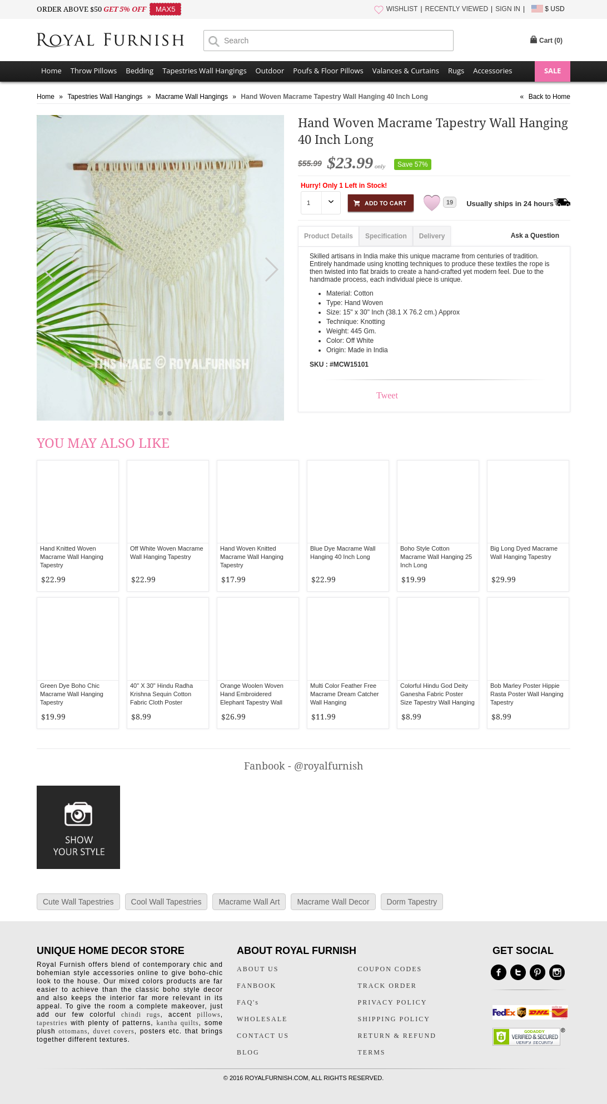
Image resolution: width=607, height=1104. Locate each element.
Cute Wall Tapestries (78, 901)
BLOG (248, 1052)
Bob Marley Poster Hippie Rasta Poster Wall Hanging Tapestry (527, 694)
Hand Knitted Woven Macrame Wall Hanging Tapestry (71, 556)
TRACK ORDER (387, 986)
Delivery (432, 236)
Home (51, 71)
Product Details (328, 236)
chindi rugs (140, 1014)
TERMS (372, 1052)
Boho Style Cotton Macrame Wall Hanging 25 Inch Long (436, 556)
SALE (552, 71)
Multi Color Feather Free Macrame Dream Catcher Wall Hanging (344, 694)
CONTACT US (263, 1036)
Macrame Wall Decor (333, 901)
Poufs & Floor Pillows (328, 71)
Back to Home (549, 97)
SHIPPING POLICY (394, 1019)
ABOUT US (257, 969)
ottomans (72, 1031)
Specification (386, 236)
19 (449, 202)
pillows (208, 1014)
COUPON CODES (390, 969)
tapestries (52, 1023)
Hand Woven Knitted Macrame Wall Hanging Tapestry (251, 556)
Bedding (139, 71)
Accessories (492, 71)
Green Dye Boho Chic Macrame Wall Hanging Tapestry (71, 694)
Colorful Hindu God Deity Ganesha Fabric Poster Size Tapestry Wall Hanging (437, 694)
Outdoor (270, 71)
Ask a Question (535, 235)
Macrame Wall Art (249, 901)
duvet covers (113, 1031)
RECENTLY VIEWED (457, 9)
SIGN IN (507, 9)
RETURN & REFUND (397, 1036)
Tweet (387, 395)
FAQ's (248, 1002)
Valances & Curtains (405, 71)
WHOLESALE (262, 1019)
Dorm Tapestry (412, 901)
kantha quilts (177, 1023)
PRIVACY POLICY (392, 1002)
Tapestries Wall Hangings (204, 71)
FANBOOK (256, 986)
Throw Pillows (94, 71)
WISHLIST (402, 9)
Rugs (456, 71)
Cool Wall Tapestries (166, 901)
